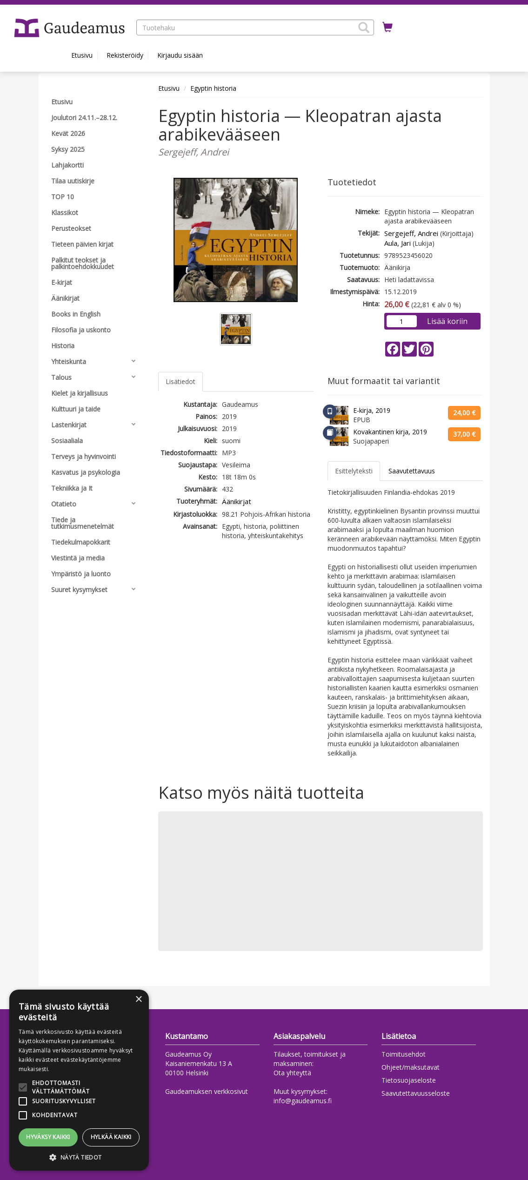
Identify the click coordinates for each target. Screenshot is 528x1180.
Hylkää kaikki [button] (111, 1137)
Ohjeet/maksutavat (410, 1067)
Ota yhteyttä (292, 1072)
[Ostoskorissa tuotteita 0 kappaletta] (387, 27)
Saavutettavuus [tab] (411, 470)
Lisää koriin (447, 321)
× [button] (138, 999)
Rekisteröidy (125, 55)
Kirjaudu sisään (180, 55)
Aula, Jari (397, 243)
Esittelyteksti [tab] (354, 470)
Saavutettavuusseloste (415, 1093)
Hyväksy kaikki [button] (48, 1137)
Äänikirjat (236, 501)
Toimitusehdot (403, 1054)
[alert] (79, 1080)
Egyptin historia (213, 88)
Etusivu (82, 55)
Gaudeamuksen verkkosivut (206, 1091)
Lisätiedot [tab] (180, 381)
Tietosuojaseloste (408, 1080)
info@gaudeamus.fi (303, 1100)
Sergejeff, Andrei (411, 233)
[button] (363, 27)
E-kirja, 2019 (371, 410)
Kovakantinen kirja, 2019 (390, 431)
